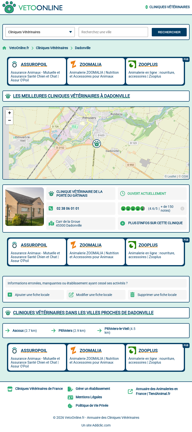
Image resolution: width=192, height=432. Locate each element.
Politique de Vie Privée (92, 405)
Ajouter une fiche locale (32, 295)
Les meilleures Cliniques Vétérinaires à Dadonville (71, 95)
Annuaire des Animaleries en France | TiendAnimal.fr (157, 391)
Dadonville (82, 48)
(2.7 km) (25, 331)
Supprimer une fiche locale (157, 295)
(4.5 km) (120, 330)
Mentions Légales (89, 397)
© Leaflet (170, 176)
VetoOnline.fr (19, 48)
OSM (185, 176)
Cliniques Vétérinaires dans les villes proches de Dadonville (83, 312)
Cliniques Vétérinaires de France (39, 389)
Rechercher (169, 32)
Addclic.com (101, 425)
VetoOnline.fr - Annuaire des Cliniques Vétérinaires (102, 417)
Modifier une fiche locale (94, 295)
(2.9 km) (72, 331)
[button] (96, 143)
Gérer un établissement (93, 389)
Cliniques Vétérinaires (169, 7)
